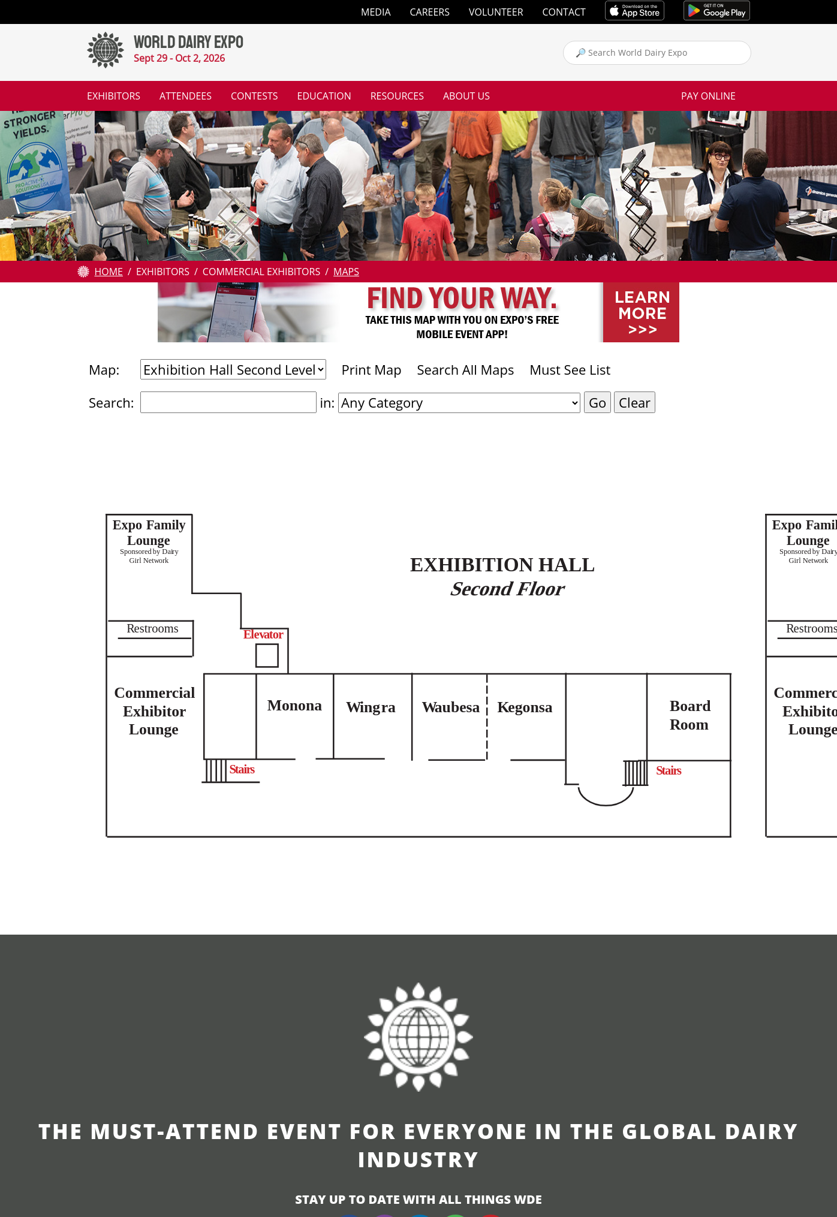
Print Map (371, 369)
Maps (346, 271)
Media (375, 12)
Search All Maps (465, 369)
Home (108, 271)
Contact (564, 12)
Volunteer (496, 12)
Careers (430, 12)
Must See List (569, 369)
